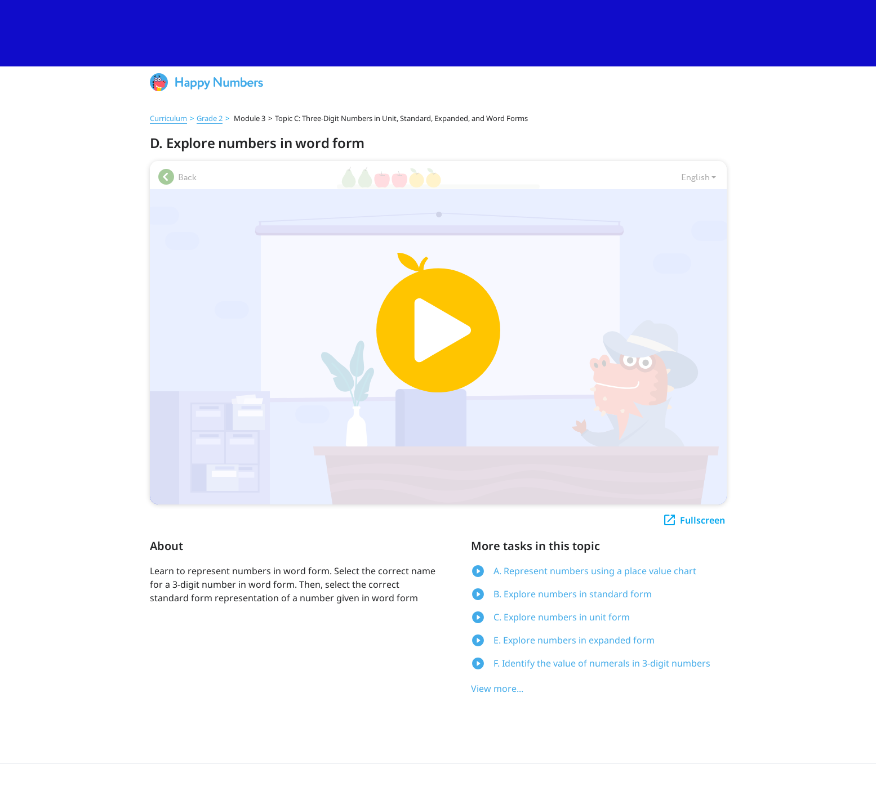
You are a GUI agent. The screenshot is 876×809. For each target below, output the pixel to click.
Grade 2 (210, 118)
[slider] (438, 33)
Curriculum (168, 118)
